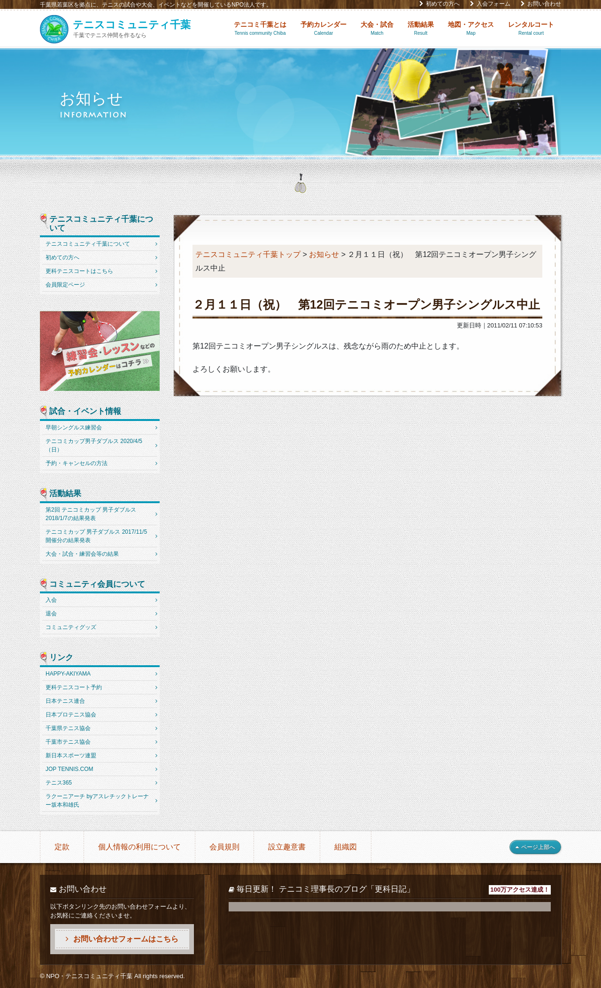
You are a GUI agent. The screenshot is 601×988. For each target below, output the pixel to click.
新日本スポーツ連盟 (71, 755)
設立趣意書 (287, 847)
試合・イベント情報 (85, 411)
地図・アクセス (471, 29)
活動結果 (421, 29)
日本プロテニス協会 (71, 714)
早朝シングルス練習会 (74, 427)
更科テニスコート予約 (74, 687)
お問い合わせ (541, 3)
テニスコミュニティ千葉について (101, 224)
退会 (51, 613)
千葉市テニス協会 (68, 742)
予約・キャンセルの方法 (77, 463)
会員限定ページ (65, 284)
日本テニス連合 (65, 701)
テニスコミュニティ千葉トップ (247, 254)
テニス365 (59, 782)
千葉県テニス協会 (68, 728)
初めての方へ (439, 3)
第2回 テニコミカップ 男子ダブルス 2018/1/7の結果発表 (91, 513)
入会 (51, 600)
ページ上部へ (535, 847)
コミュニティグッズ (71, 627)
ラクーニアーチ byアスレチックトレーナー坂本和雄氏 (97, 800)
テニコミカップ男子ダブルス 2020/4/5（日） (94, 445)
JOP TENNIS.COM (69, 769)
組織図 (345, 847)
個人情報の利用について (139, 847)
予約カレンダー (323, 29)
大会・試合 (377, 29)
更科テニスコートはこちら (79, 271)
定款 (61, 847)
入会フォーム (490, 3)
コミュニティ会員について (97, 584)
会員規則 (224, 847)
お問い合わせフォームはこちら (122, 939)
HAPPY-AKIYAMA (68, 673)
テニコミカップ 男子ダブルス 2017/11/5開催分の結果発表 (96, 536)
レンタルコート (531, 29)
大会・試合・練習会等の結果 (82, 554)
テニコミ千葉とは (260, 29)
